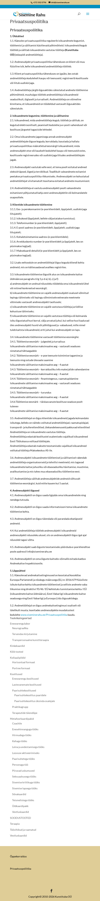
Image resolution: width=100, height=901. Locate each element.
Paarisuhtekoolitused (24, 690)
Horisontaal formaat (23, 662)
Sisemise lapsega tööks (25, 788)
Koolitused (16, 674)
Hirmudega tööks (21, 735)
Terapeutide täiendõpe (24, 712)
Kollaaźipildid (17, 657)
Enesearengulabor (20, 623)
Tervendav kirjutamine (24, 634)
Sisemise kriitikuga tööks (26, 782)
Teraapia (15, 823)
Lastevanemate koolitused (26, 684)
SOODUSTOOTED (20, 817)
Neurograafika (20, 628)
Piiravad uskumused (23, 770)
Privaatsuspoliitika (20, 868)
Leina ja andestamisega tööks (28, 747)
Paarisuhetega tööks (23, 758)
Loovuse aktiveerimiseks (25, 752)
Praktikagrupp (20, 706)
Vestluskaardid (20, 811)
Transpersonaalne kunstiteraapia (30, 640)
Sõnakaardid (19, 794)
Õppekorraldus (18, 856)
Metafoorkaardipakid (22, 718)
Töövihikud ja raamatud (23, 829)
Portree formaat (21, 668)
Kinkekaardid (17, 645)
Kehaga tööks (19, 741)
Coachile (17, 723)
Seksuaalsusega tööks (24, 776)
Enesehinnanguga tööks (25, 729)
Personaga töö (20, 764)
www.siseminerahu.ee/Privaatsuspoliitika (44, 614)
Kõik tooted (16, 651)
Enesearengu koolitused (25, 678)
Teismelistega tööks (23, 800)
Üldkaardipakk (20, 806)
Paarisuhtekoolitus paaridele (30, 695)
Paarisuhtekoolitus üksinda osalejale (34, 701)
